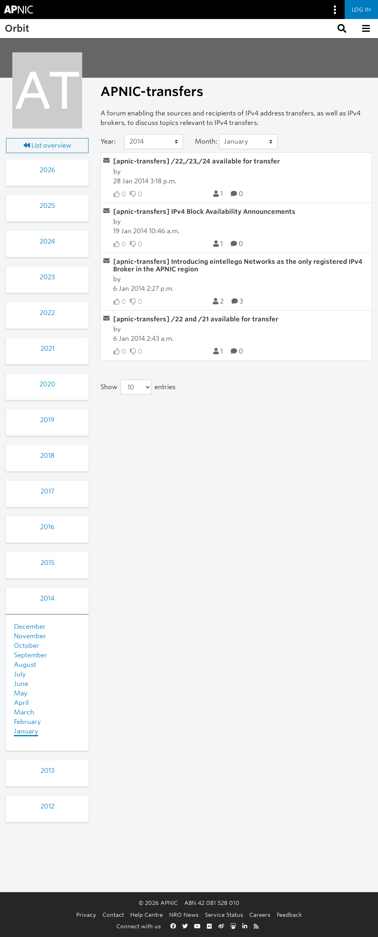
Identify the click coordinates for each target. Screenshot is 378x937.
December (30, 626)
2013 (47, 770)
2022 (47, 313)
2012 (47, 806)
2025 (47, 205)
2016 (47, 527)
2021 (47, 348)
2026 (47, 170)
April (21, 703)
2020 (47, 384)
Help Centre (146, 914)
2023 (47, 277)
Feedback (289, 914)
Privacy (86, 914)
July (20, 674)
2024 (47, 241)
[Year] (153, 141)
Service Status (224, 914)
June (21, 683)
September (30, 655)
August (25, 664)
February (27, 722)
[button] (341, 28)
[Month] (248, 141)
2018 (47, 455)
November (30, 636)
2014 (47, 598)
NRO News (184, 914)
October (26, 645)
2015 (47, 562)
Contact (113, 914)
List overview (47, 145)
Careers (259, 914)
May (20, 693)
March (24, 712)
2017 (47, 491)
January (26, 731)
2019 (47, 420)
